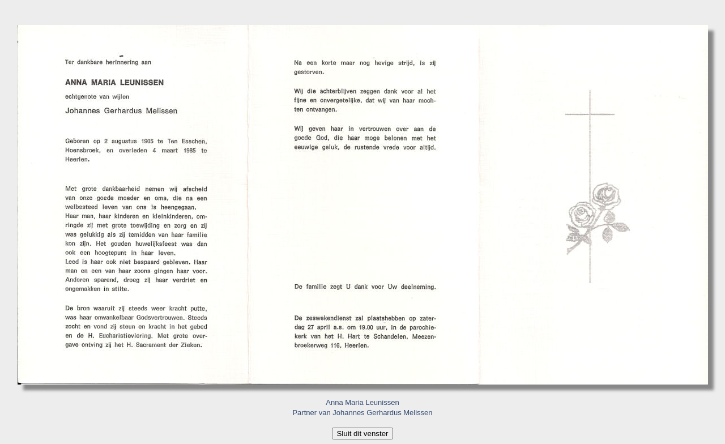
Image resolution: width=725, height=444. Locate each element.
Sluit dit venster (362, 433)
